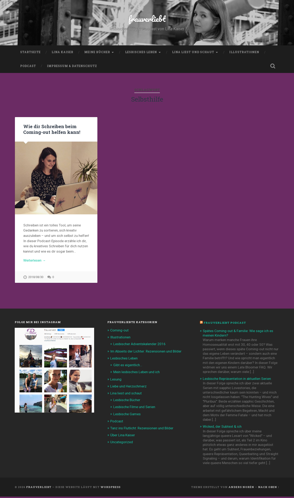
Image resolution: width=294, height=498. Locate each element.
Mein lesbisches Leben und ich (136, 373)
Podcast (28, 66)
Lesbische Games (127, 415)
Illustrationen (244, 52)
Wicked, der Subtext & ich (222, 428)
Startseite (30, 52)
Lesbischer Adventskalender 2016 (139, 346)
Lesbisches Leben (141, 52)
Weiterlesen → (34, 261)
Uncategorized (121, 444)
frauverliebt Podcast (225, 324)
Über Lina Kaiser (122, 436)
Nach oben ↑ (268, 488)
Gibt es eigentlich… (127, 366)
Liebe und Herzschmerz (128, 388)
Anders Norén (241, 488)
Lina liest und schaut (193, 52)
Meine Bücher (97, 52)
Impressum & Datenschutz (72, 66)
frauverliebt (147, 18)
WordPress (110, 488)
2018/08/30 (35, 277)
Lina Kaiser (62, 52)
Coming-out (119, 332)
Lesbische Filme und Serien (134, 408)
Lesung (115, 381)
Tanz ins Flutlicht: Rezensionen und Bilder (141, 429)
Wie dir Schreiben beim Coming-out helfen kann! (51, 129)
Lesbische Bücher (126, 401)
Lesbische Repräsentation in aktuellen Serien (237, 380)
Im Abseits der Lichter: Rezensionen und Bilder (146, 353)
